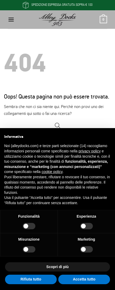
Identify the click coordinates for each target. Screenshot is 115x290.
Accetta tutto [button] (84, 279)
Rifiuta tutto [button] (31, 279)
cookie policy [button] (52, 172)
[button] (11, 19)
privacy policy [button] (90, 151)
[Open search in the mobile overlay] (57, 125)
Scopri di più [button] (57, 267)
